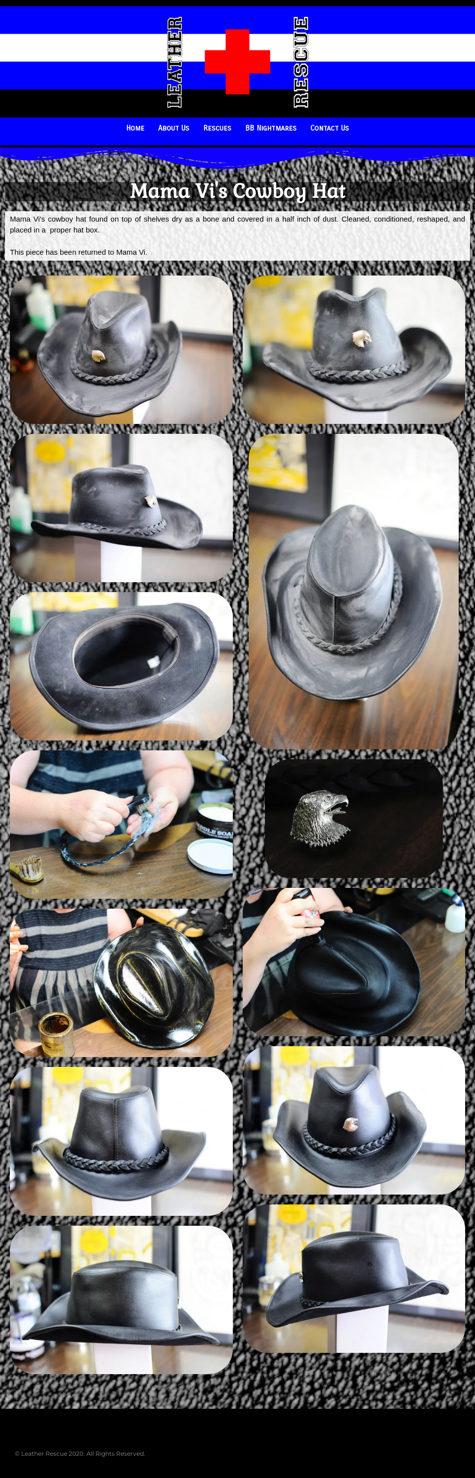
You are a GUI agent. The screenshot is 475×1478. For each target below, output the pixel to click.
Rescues (217, 128)
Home (135, 128)
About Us (173, 128)
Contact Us (329, 128)
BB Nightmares (271, 128)
